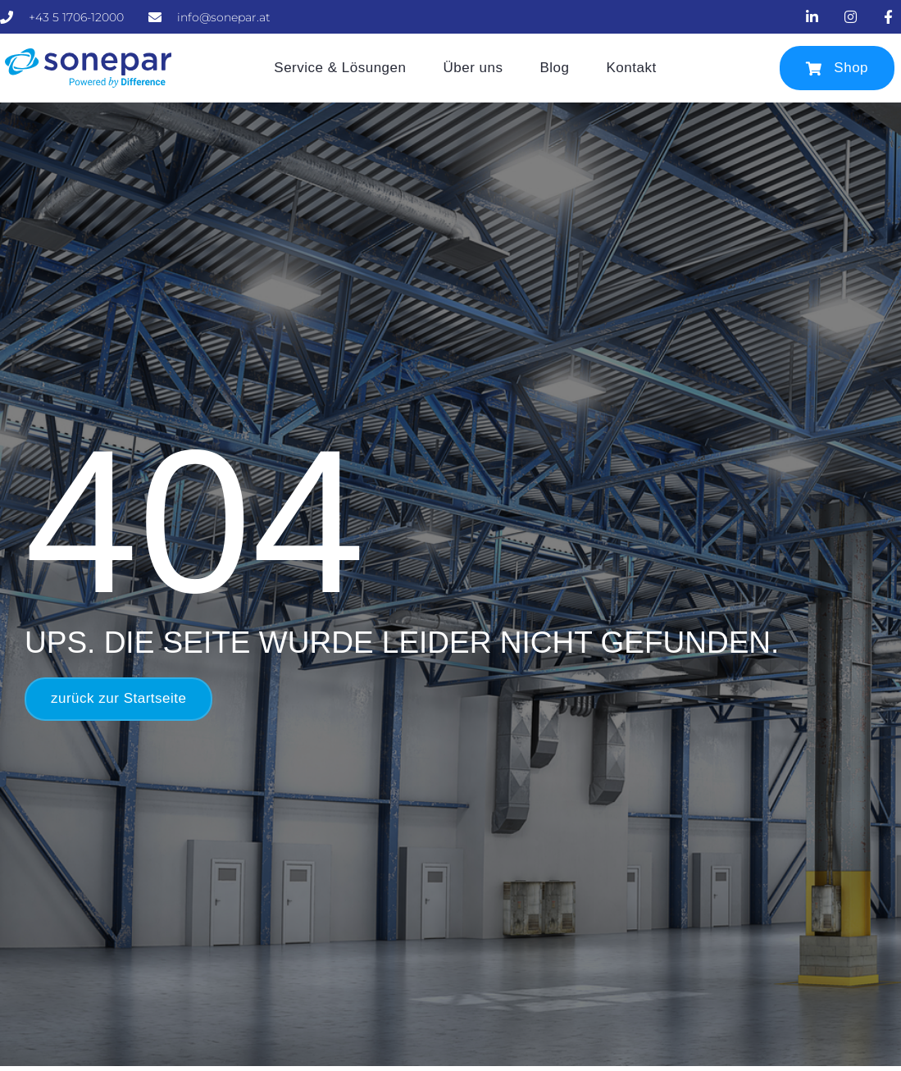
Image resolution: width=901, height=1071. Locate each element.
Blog (554, 67)
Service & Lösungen (340, 67)
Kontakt (632, 67)
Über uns (473, 67)
